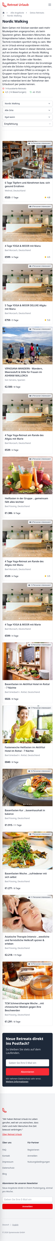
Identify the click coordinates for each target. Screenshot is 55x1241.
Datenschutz (8, 1167)
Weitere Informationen (17, 1081)
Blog (4, 1173)
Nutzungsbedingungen (39, 1161)
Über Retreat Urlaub (12, 1134)
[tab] (19, 176)
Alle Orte (28, 110)
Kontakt (6, 1155)
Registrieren (33, 1149)
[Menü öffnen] (50, 5)
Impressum (7, 1161)
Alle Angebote (17, 12)
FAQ (4, 1149)
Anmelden (32, 1155)
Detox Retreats (37, 12)
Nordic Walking (14, 15)
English (15, 1225)
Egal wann (28, 117)
